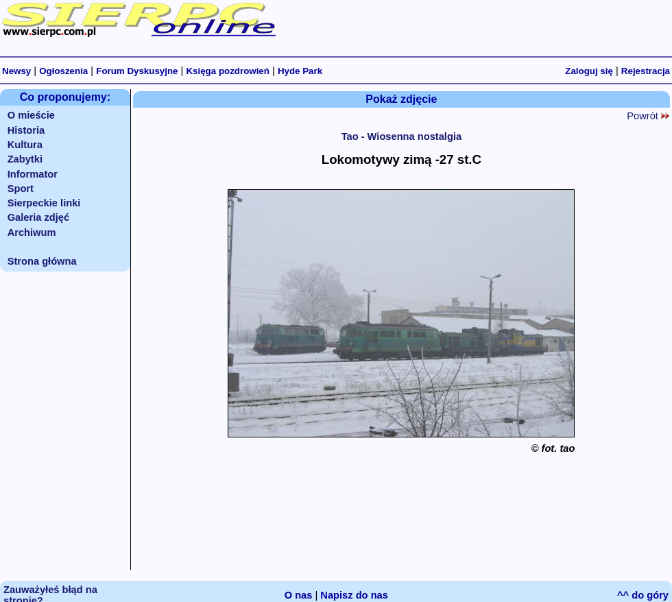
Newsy (16, 71)
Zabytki (25, 159)
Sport (21, 188)
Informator (33, 174)
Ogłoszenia (63, 71)
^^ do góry (643, 595)
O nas (299, 595)
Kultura (25, 144)
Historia (26, 130)
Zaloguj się (589, 71)
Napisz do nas (354, 595)
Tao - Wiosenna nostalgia (401, 136)
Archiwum (32, 232)
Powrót (648, 115)
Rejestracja (645, 71)
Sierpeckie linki (44, 202)
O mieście (31, 115)
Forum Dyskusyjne (137, 71)
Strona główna (42, 261)
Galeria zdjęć (38, 217)
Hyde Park (300, 71)
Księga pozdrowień (227, 71)
